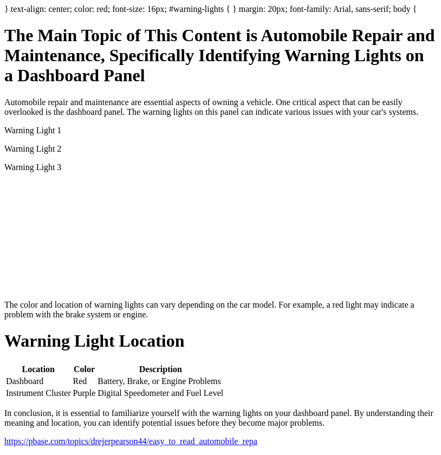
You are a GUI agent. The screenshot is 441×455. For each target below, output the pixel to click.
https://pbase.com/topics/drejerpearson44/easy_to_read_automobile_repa (130, 441)
